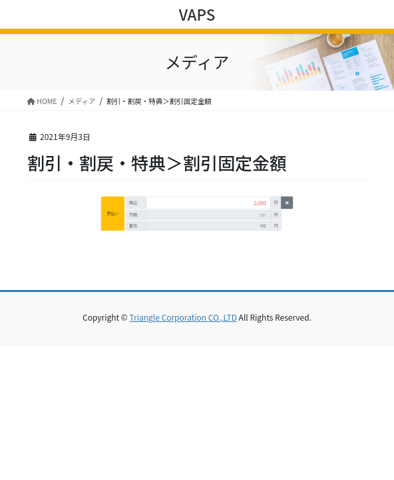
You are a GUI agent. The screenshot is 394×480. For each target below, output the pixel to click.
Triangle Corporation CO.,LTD (182, 317)
